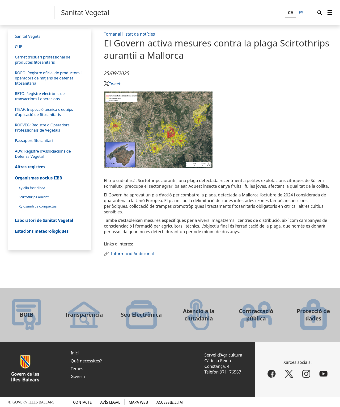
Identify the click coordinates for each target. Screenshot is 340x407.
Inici (75, 353)
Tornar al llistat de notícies (129, 34)
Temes (77, 368)
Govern (78, 376)
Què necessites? (86, 361)
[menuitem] (330, 12)
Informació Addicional (132, 253)
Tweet (114, 84)
